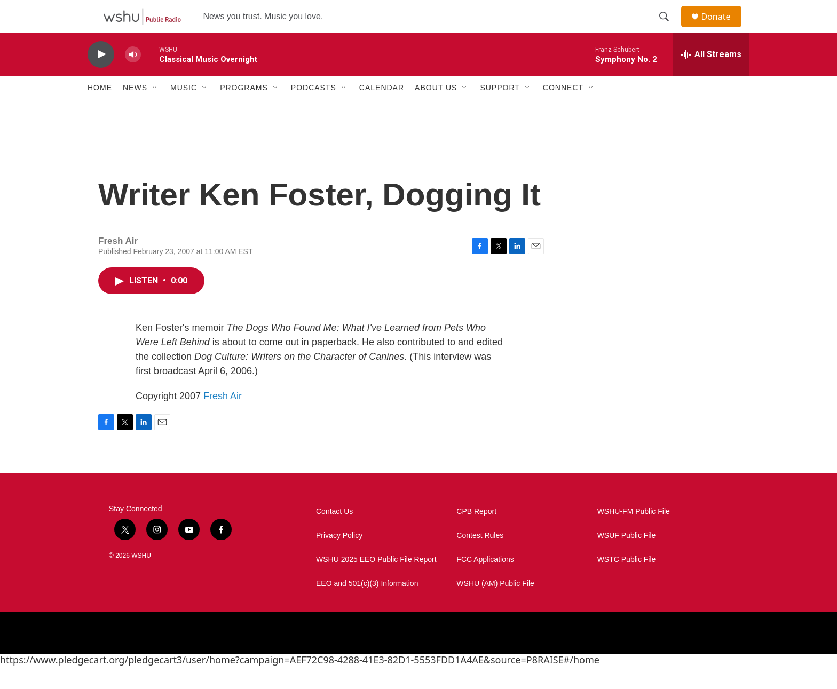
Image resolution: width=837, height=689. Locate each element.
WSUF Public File (626, 559)
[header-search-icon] (669, 28)
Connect (563, 111)
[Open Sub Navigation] (155, 111)
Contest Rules (479, 559)
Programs (244, 111)
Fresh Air (222, 419)
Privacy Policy (339, 559)
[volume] (133, 78)
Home (100, 111)
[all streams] (711, 77)
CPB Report (476, 534)
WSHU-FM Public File (633, 534)
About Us (436, 111)
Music (183, 111)
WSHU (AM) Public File (495, 607)
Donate (722, 28)
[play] (100, 78)
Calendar (381, 111)
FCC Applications (485, 583)
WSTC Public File (626, 583)
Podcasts (313, 111)
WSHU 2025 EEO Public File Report (376, 583)
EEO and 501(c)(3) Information (367, 607)
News (135, 111)
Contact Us (334, 534)
